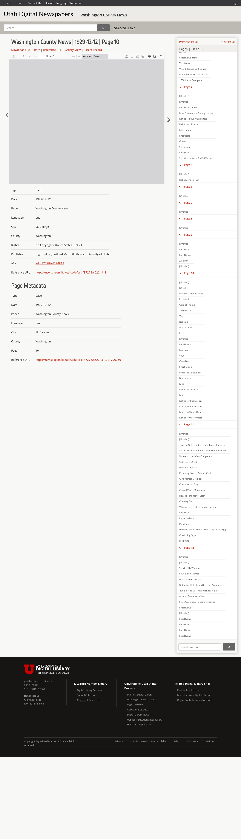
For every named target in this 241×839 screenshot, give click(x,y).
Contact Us (34, 3)
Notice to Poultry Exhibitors (193, 118)
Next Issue (228, 42)
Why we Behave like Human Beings (197, 507)
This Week (184, 63)
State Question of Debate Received (197, 601)
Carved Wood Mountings (192, 490)
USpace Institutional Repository (144, 719)
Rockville (183, 321)
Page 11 (189, 424)
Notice (182, 395)
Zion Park (184, 260)
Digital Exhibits (135, 704)
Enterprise (184, 135)
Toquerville (185, 310)
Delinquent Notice (188, 124)
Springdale (185, 147)
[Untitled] (184, 96)
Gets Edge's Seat (188, 461)
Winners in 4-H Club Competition (196, 456)
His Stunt (184, 540)
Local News (185, 152)
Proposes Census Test (190, 372)
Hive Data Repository (139, 724)
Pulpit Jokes (185, 524)
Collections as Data (137, 709)
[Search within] (199, 647)
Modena (183, 350)
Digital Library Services (89, 690)
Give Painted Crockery (190, 478)
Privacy (119, 741)
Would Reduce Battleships (192, 68)
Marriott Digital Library (139, 694)
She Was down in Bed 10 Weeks (195, 158)
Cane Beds (185, 361)
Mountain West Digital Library (193, 695)
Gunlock (183, 141)
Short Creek (185, 366)
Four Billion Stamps (189, 573)
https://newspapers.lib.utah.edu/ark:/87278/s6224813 (71, 272)
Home (7, 3)
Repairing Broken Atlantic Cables (196, 473)
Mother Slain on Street (191, 293)
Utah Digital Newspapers (140, 699)
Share (36, 50)
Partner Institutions (188, 690)
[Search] (50, 27)
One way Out (186, 501)
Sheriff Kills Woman (189, 568)
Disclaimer (193, 741)
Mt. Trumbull (186, 130)
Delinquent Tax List (189, 179)
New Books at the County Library (196, 113)
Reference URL (52, 50)
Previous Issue (188, 42)
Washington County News (103, 15)
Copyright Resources (88, 700)
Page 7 (188, 202)
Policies (210, 741)
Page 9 (188, 234)
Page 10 (189, 273)
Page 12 (189, 547)
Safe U (177, 741)
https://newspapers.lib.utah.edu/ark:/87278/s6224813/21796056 (78, 359)
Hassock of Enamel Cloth (192, 495)
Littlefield (184, 299)
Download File (20, 50)
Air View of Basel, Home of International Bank (202, 450)
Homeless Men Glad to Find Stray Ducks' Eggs (203, 529)
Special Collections (87, 695)
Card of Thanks (187, 304)
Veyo (181, 316)
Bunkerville (185, 378)
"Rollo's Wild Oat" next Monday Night (198, 590)
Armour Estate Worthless (192, 596)
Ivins (181, 383)
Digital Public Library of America (194, 700)
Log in (235, 3)
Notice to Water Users (190, 412)
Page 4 (188, 87)
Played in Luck (186, 518)
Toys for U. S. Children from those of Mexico (202, 444)
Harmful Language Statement (63, 3)
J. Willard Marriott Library (38, 681)
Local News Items (188, 57)
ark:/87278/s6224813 (50, 263)
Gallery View (73, 50)
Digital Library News (138, 714)
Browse (19, 3)
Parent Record (93, 50)
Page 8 (188, 218)
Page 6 (188, 186)
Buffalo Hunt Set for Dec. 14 (193, 74)
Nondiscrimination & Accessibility (148, 741)
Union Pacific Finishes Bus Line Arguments (201, 585)
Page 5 (188, 165)
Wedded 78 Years (188, 467)
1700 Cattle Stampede (190, 80)
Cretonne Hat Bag (188, 484)
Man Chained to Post (190, 579)
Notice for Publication (190, 400)
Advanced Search (124, 28)
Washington (185, 327)
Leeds (182, 333)
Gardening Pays (187, 535)
